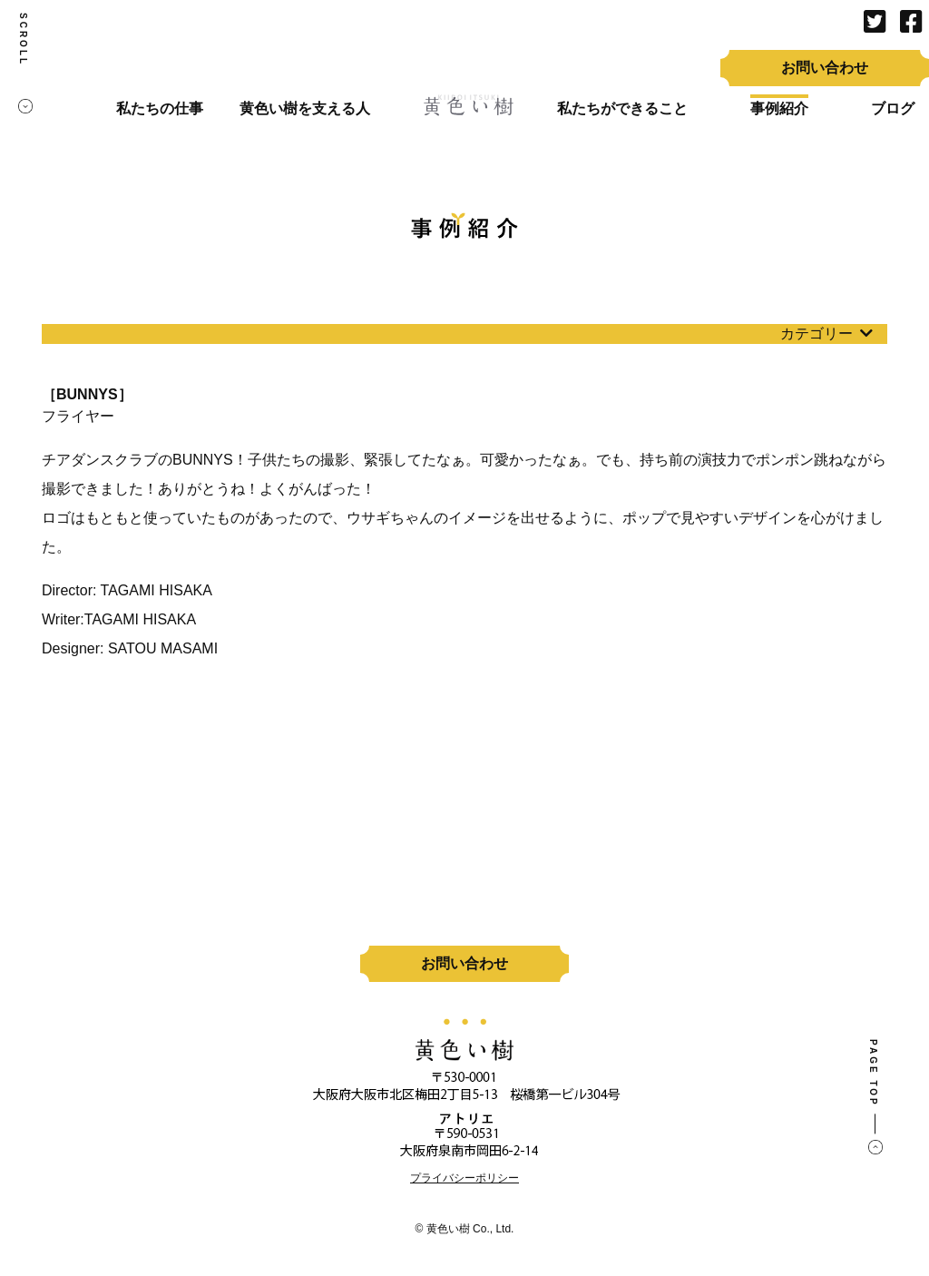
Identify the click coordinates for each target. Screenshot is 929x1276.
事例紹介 (779, 109)
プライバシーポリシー (464, 1178)
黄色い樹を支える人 (305, 109)
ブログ (892, 109)
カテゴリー (826, 333)
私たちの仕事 (159, 109)
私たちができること (622, 109)
